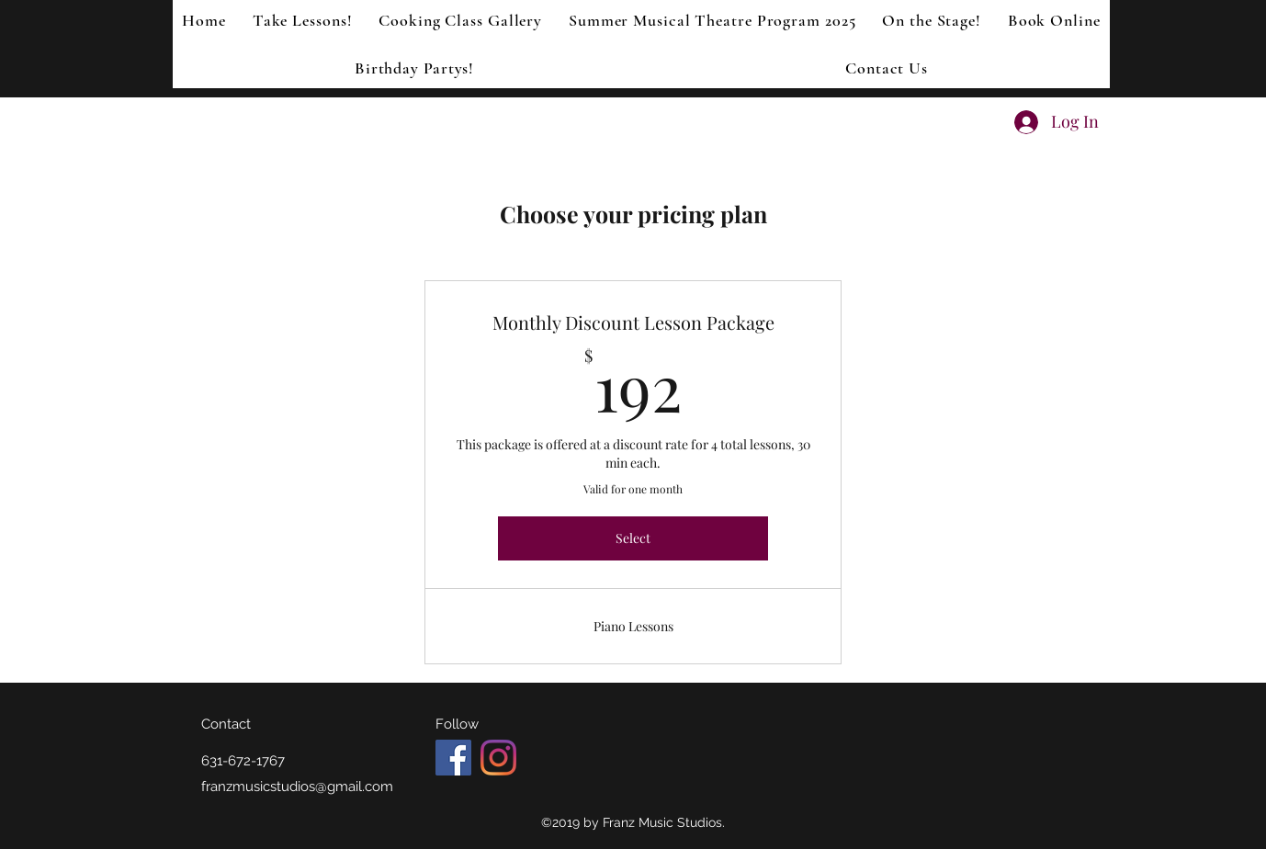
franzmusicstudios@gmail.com (297, 786)
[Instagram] (498, 757)
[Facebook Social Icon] (453, 757)
